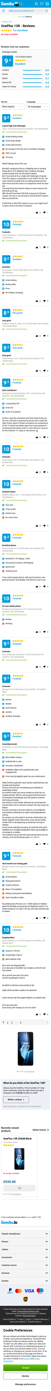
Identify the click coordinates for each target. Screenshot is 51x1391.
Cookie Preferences (41, 1319)
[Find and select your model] (28, 11)
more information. (29, 1316)
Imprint (28, 1319)
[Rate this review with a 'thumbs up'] (37, 212)
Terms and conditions (18, 1322)
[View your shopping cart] (47, 4)
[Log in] (36, 4)
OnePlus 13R (7, 22)
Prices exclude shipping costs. (28, 1311)
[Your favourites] (41, 4)
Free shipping (29, 1072)
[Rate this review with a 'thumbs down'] (44, 212)
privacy (27, 1359)
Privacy (21, 1319)
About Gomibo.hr (9, 1319)
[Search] (46, 11)
